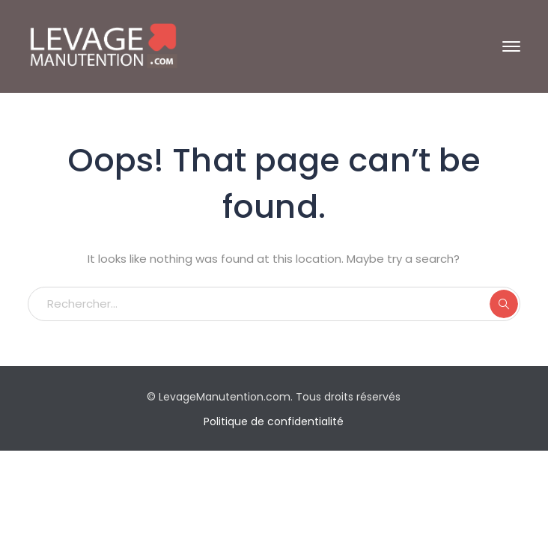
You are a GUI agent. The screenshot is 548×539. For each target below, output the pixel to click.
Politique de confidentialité (274, 421)
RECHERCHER (504, 304)
